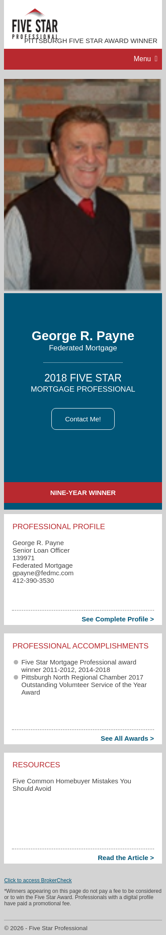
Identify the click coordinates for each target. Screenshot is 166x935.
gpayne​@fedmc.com (42, 573)
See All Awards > (127, 738)
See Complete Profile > (117, 619)
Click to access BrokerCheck (38, 880)
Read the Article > (126, 857)
